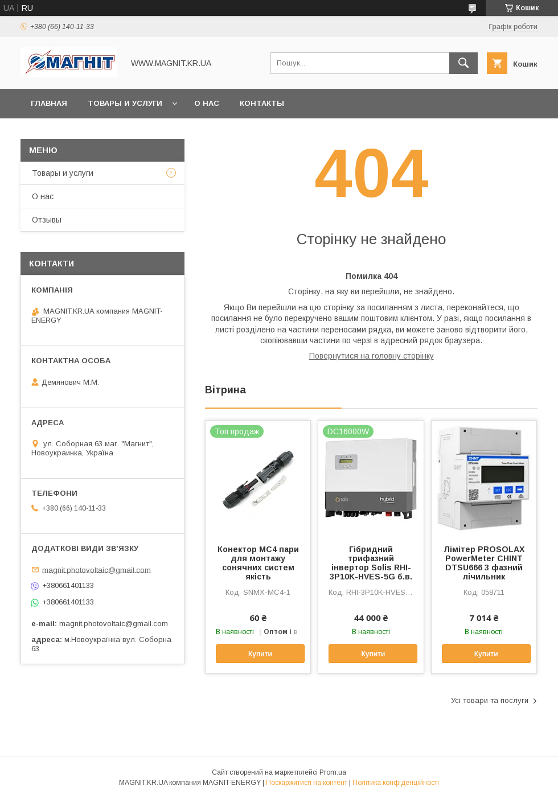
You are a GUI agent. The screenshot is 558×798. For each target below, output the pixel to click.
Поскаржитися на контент (306, 783)
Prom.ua (332, 772)
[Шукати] (463, 63)
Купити (260, 654)
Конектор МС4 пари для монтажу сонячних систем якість (258, 563)
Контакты (262, 103)
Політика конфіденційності (395, 783)
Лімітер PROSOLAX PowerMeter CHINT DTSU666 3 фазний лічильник (484, 563)
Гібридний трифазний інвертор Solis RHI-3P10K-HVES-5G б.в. (371, 563)
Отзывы (46, 219)
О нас (206, 103)
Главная (49, 103)
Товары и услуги (125, 103)
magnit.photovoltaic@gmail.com (96, 569)
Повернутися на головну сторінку (371, 355)
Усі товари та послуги (489, 700)
